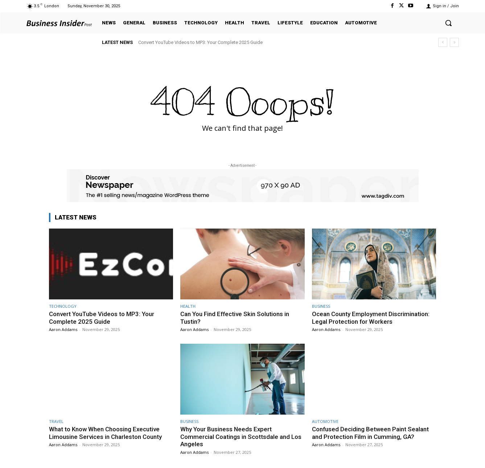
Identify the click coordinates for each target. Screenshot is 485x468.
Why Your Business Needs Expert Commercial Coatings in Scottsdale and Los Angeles (240, 436)
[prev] (442, 42)
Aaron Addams (63, 329)
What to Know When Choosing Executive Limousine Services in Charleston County (105, 432)
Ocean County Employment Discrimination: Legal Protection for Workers (370, 317)
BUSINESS (321, 306)
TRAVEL (56, 421)
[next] (454, 42)
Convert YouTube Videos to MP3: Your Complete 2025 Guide (200, 42)
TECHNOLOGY (63, 306)
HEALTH (188, 306)
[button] (448, 22)
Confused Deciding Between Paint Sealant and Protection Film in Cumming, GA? (370, 432)
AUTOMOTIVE (325, 421)
